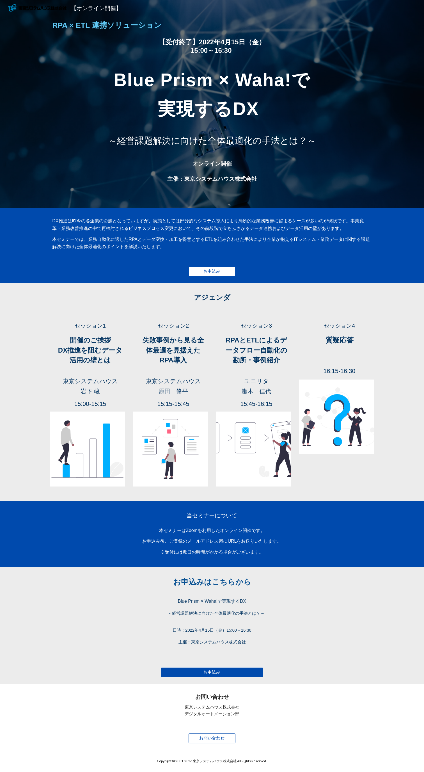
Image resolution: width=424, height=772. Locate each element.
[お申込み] (212, 271)
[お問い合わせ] (212, 738)
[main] (212, 25)
